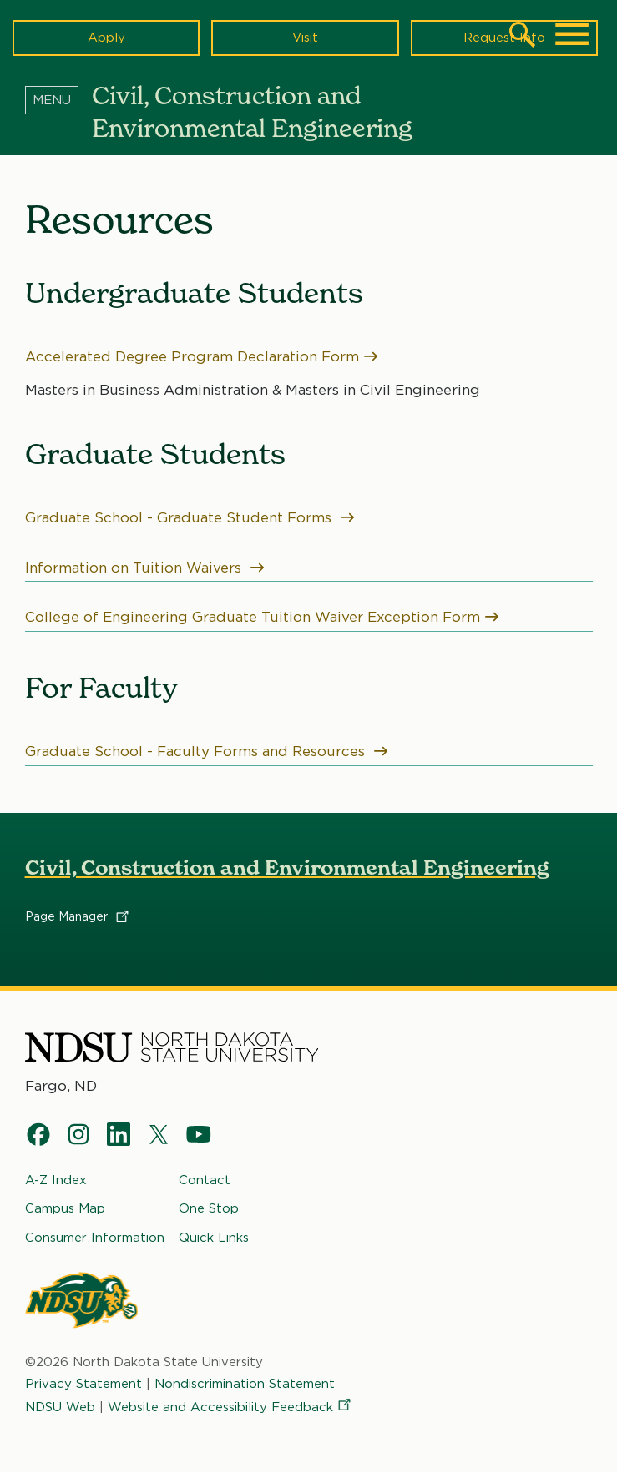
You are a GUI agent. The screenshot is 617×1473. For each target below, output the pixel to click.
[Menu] (58, 99)
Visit (305, 37)
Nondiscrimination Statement (244, 1383)
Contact (204, 1180)
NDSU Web (60, 1407)
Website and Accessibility (230, 1407)
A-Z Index (56, 1180)
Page (78, 917)
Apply (106, 37)
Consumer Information (94, 1236)
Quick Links (214, 1236)
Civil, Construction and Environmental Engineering (287, 867)
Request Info (504, 37)
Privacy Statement (83, 1383)
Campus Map (65, 1208)
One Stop (209, 1208)
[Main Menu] (572, 34)
